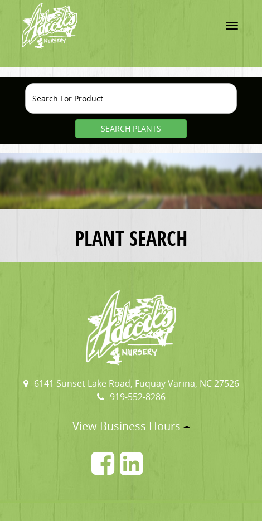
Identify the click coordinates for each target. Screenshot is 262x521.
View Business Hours (131, 426)
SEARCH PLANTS (131, 128)
